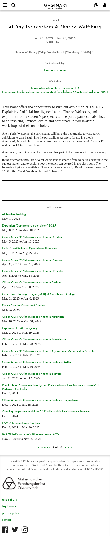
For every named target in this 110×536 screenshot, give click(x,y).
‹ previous (44, 447)
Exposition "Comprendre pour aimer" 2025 (29, 225)
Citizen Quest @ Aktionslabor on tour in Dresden (32, 237)
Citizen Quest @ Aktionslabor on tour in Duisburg (32, 260)
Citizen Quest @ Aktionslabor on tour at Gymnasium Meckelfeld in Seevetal (48, 351)
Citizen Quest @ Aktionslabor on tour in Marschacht (34, 339)
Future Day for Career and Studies (23, 305)
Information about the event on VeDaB (55, 88)
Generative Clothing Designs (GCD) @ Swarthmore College (38, 294)
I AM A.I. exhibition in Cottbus (21, 423)
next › (68, 447)
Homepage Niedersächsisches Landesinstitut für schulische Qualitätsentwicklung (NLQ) (55, 92)
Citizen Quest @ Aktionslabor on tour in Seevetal (32, 373)
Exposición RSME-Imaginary (19, 328)
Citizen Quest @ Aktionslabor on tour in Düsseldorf (33, 271)
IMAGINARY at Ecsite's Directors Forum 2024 (31, 434)
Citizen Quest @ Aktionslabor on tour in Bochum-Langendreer (40, 400)
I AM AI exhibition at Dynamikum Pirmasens (29, 248)
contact (6, 519)
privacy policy (10, 513)
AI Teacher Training (14, 214)
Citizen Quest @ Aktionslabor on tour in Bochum (31, 282)
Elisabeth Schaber (55, 70)
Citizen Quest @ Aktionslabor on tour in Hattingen (33, 316)
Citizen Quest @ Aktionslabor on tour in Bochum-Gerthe (36, 362)
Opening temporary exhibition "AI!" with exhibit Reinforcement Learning (46, 411)
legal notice (9, 506)
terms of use (9, 499)
